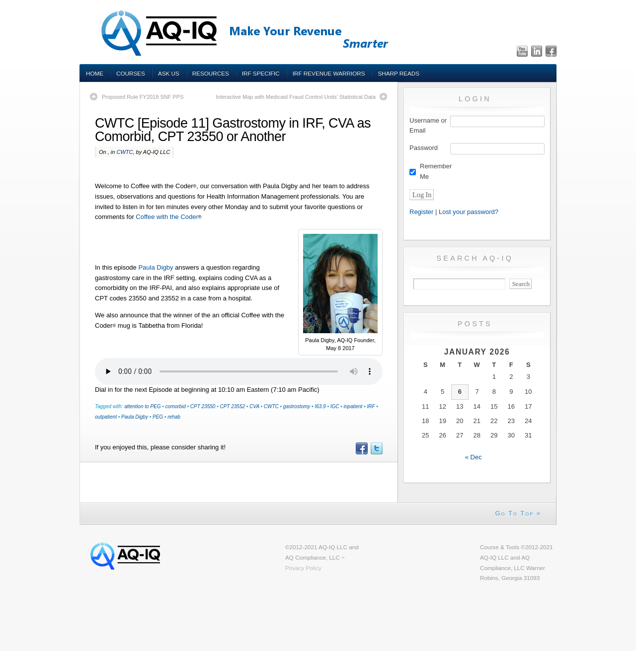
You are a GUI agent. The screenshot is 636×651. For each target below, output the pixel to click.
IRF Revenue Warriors (329, 73)
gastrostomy (296, 406)
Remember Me (436, 171)
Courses (130, 73)
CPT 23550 (203, 406)
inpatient (353, 406)
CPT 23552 (232, 406)
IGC (334, 406)
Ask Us (168, 73)
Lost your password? (468, 212)
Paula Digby (155, 267)
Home (94, 73)
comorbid (175, 406)
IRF (371, 406)
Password (423, 147)
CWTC (124, 152)
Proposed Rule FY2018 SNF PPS (142, 97)
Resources (210, 73)
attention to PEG (142, 406)
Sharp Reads (398, 73)
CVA (254, 406)
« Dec (473, 457)
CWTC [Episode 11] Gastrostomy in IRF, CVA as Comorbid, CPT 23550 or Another (233, 130)
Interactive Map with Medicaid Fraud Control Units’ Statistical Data (296, 97)
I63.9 (320, 406)
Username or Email (428, 126)
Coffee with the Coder (167, 216)
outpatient (106, 417)
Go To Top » (518, 513)
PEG (158, 417)
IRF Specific (261, 73)
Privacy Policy (303, 568)
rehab (173, 417)
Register (421, 212)
